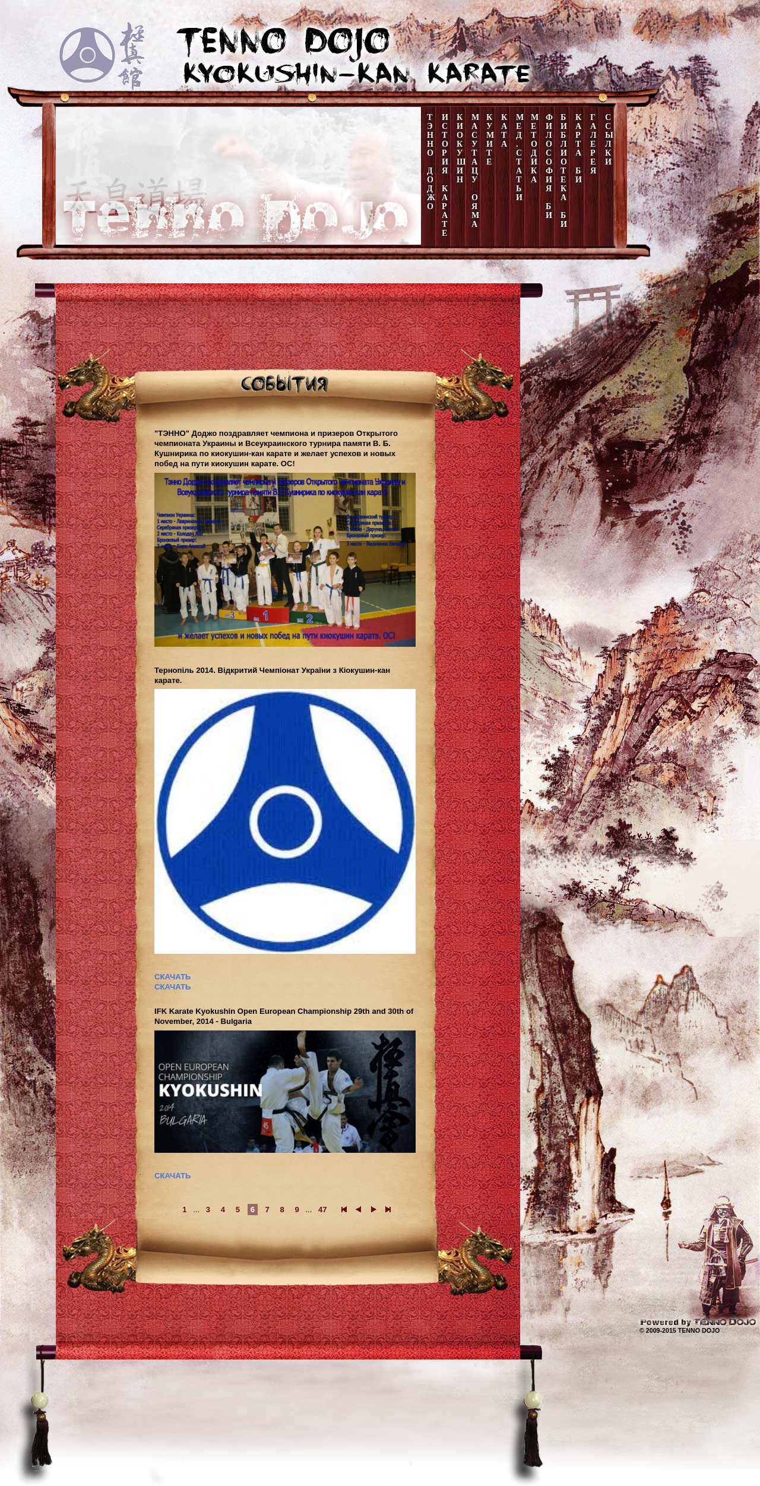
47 (322, 1209)
